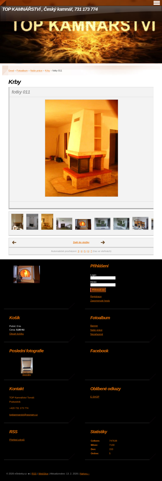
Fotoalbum (22, 70)
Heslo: (93, 282)
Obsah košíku (16, 333)
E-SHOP (94, 396)
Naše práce (36, 70)
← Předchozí (14, 242)
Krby (47, 70)
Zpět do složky (81, 242)
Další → (103, 242)
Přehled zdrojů (16, 439)
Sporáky (26, 374)
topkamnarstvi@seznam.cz (23, 414)
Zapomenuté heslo (100, 300)
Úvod (11, 70)
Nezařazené (96, 334)
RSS (34, 473)
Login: (93, 275)
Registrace (95, 296)
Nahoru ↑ (84, 473)
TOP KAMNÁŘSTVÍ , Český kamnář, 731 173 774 (50, 9)
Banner (94, 325)
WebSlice (43, 473)
